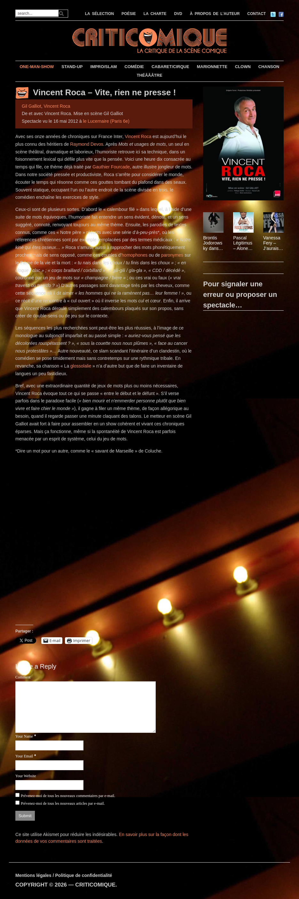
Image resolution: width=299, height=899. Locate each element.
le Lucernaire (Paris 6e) (106, 121)
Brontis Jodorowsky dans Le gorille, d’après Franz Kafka (213, 243)
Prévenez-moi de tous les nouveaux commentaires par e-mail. (68, 796)
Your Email (24, 756)
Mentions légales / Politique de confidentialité (63, 875)
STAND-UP (72, 66)
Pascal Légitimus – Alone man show (243, 243)
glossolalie (81, 365)
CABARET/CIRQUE (170, 66)
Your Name (24, 736)
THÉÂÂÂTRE (149, 75)
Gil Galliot (31, 106)
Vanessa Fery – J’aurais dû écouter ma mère (272, 243)
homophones (134, 255)
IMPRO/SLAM (103, 66)
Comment (22, 677)
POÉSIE (129, 14)
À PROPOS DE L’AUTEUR (215, 14)
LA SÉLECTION (99, 14)
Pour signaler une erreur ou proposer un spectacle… (240, 294)
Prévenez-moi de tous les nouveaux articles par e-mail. (63, 803)
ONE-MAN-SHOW (37, 66)
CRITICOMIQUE (95, 885)
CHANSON (268, 66)
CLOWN (243, 66)
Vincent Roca (57, 106)
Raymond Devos (86, 144)
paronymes (173, 255)
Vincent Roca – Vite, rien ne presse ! (104, 92)
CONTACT (256, 14)
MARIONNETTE (212, 66)
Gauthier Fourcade (111, 166)
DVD (178, 14)
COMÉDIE (134, 66)
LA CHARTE (155, 14)
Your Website (25, 776)
